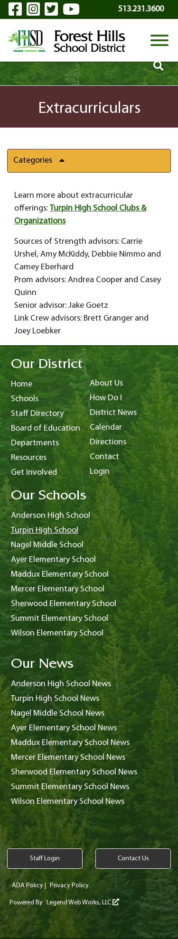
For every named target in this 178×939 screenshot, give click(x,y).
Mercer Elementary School (57, 589)
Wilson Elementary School (57, 633)
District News (113, 412)
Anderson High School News (61, 684)
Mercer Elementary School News (68, 757)
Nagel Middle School (47, 545)
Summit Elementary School (59, 618)
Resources (29, 457)
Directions (108, 442)
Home (21, 384)
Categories (42, 160)
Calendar (106, 427)
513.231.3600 (141, 9)
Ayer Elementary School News (64, 728)
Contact (104, 456)
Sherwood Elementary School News (74, 772)
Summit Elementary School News (70, 787)
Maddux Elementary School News (70, 742)
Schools (24, 399)
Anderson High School (50, 515)
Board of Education (45, 428)
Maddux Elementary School (60, 574)
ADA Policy (27, 885)
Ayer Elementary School (53, 559)
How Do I (106, 398)
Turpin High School (44, 530)
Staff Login (45, 858)
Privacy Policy (69, 885)
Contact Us (133, 858)
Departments (35, 443)
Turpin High (71, 208)
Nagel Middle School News (57, 713)
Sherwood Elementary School (63, 603)
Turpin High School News (55, 698)
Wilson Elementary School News (67, 801)
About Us (106, 383)
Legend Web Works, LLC (83, 902)
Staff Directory (37, 413)
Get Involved (34, 472)
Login (100, 471)
